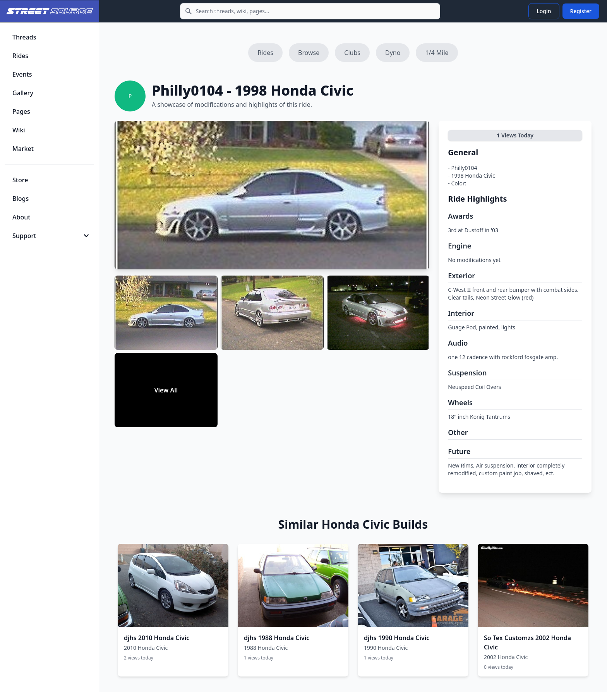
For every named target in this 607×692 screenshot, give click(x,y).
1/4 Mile (436, 52)
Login (544, 11)
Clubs (352, 52)
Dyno (392, 52)
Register (581, 11)
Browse (308, 52)
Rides (265, 52)
